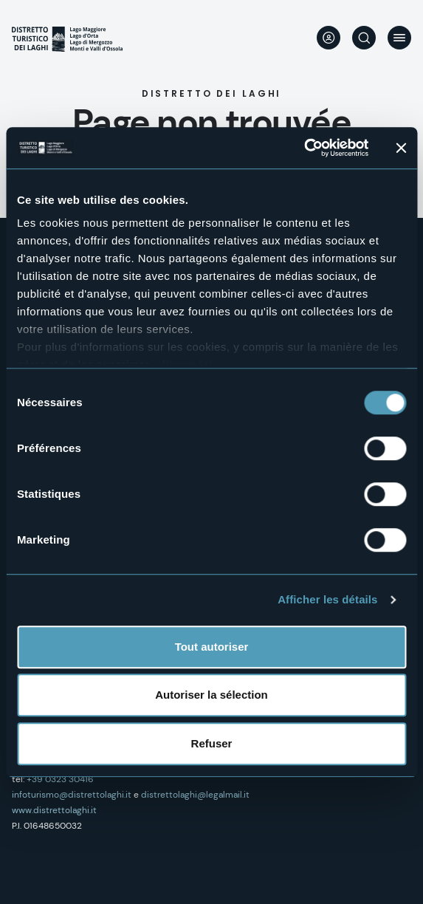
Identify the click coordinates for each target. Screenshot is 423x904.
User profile (328, 37)
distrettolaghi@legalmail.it (195, 795)
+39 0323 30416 (60, 779)
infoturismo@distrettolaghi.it (71, 795)
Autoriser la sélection (211, 694)
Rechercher (364, 37)
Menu (399, 37)
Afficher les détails (327, 599)
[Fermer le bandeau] (401, 148)
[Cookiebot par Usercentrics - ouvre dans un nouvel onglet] (303, 147)
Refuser (212, 743)
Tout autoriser (212, 646)
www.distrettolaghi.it (54, 810)
